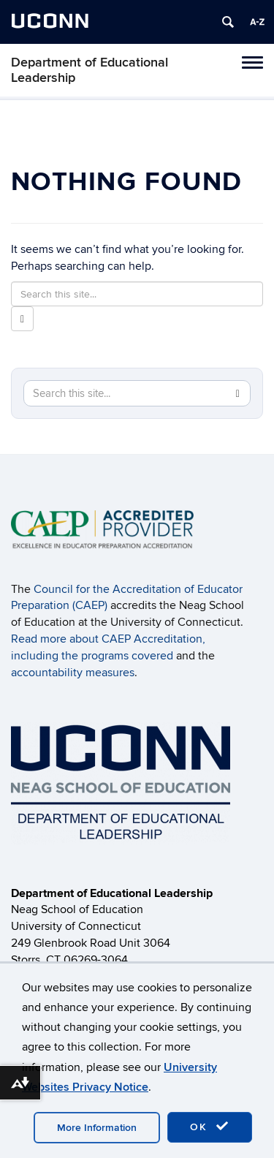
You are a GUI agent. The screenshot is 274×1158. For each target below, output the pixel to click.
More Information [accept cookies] (97, 1127)
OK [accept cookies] (209, 1126)
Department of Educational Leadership (89, 70)
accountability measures (72, 672)
